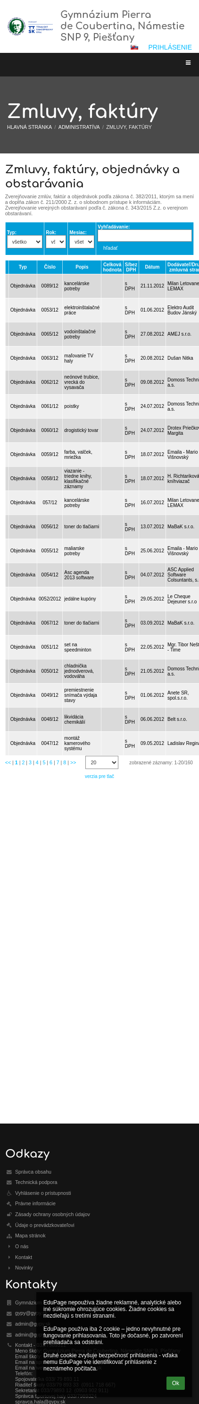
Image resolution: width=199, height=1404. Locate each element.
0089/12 (49, 285)
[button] (134, 47)
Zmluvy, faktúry (129, 127)
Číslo (49, 267)
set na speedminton (77, 647)
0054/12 (49, 574)
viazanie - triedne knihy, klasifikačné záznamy (78, 478)
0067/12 (49, 623)
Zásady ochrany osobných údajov (52, 1214)
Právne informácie (35, 1203)
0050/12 (49, 671)
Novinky (24, 1267)
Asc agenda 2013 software (79, 575)
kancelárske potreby (76, 286)
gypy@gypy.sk (31, 1313)
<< (8, 762)
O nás (21, 1246)
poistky (71, 406)
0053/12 (49, 310)
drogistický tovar (81, 430)
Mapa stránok (30, 1235)
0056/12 (49, 526)
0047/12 (49, 743)
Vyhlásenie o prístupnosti (43, 1193)
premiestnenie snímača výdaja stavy (80, 695)
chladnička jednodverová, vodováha (79, 671)
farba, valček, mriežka (78, 454)
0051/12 (49, 647)
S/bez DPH (131, 267)
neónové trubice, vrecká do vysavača (81, 382)
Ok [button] (175, 1383)
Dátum (152, 267)
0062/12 (49, 382)
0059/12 (49, 454)
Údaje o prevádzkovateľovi (45, 1225)
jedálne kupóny (80, 598)
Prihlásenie (170, 47)
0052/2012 (50, 598)
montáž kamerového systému (77, 743)
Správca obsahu (33, 1172)
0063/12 (49, 358)
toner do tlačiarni (81, 526)
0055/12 (49, 550)
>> (73, 762)
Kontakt (23, 1257)
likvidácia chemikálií (74, 719)
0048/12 (49, 719)
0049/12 (49, 695)
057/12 (49, 502)
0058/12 (49, 478)
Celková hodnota (112, 267)
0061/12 (49, 406)
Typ (23, 267)
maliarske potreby (74, 551)
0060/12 (49, 430)
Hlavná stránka (29, 127)
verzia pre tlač (99, 776)
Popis (81, 267)
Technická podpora (36, 1182)
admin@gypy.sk (32, 1324)
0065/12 (49, 334)
